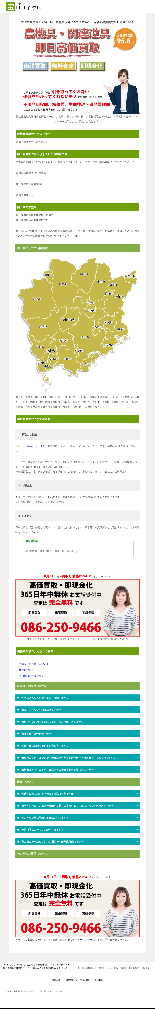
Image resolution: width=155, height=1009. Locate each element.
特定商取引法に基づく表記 (77, 980)
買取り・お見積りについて (34, 663)
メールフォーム (86, 639)
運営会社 (56, 980)
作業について (26, 670)
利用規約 (99, 980)
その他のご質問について (32, 676)
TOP (38, 964)
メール (39, 446)
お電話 (29, 446)
